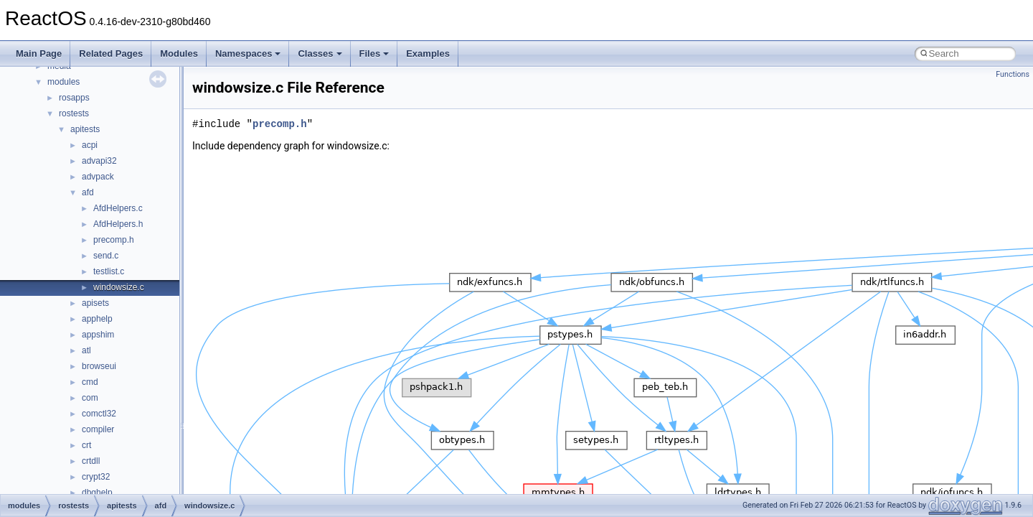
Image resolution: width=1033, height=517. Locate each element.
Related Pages (111, 53)
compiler (98, 429)
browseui (99, 366)
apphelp (97, 319)
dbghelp (97, 493)
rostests (74, 113)
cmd (90, 382)
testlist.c (108, 271)
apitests (85, 129)
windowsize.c (118, 287)
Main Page (39, 53)
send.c (105, 256)
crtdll (91, 461)
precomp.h (113, 240)
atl (86, 350)
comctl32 (99, 414)
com (90, 398)
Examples (428, 53)
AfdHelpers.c (118, 208)
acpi (90, 145)
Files (374, 53)
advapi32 (99, 161)
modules (63, 82)
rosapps (74, 98)
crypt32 (96, 477)
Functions (1012, 74)
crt (86, 445)
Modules (179, 53)
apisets (95, 303)
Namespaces (248, 53)
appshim (98, 335)
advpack (98, 177)
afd (88, 192)
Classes (319, 53)
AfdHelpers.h (118, 224)
